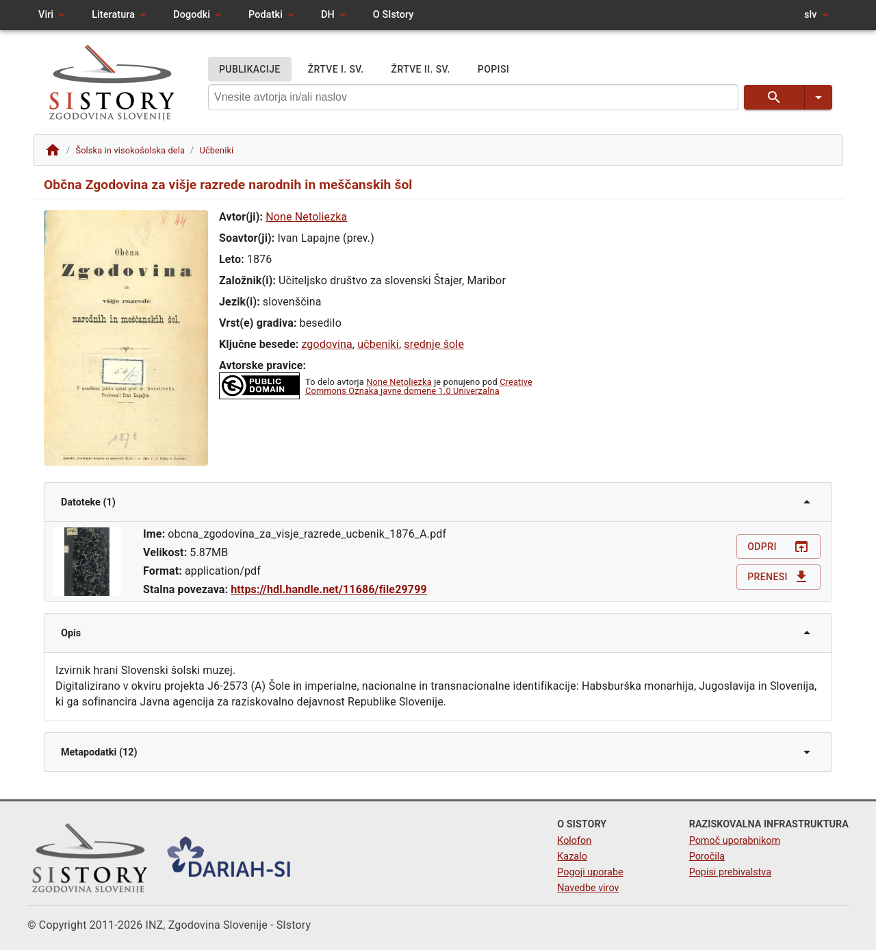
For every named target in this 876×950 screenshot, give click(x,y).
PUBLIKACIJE (250, 69)
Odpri (778, 547)
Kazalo (572, 856)
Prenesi (778, 577)
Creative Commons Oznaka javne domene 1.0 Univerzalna (418, 386)
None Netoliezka (306, 216)
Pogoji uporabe (590, 872)
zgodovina (326, 344)
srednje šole (434, 344)
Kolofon (574, 841)
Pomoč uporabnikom (734, 841)
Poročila (707, 856)
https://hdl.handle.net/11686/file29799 (329, 589)
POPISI (493, 69)
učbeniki (378, 344)
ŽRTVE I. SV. (336, 69)
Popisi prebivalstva (730, 872)
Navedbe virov (588, 888)
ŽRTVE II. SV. (421, 69)
